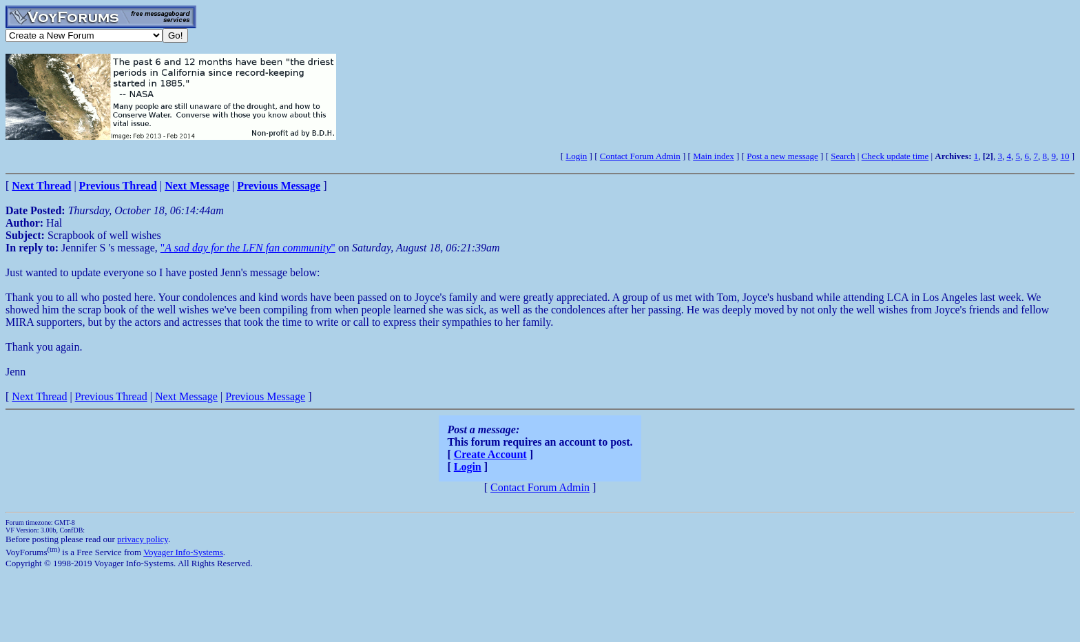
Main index (713, 156)
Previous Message (265, 396)
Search (843, 156)
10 (1064, 156)
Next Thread (39, 396)
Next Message (186, 396)
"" (247, 247)
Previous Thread (111, 396)
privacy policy (142, 539)
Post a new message (782, 156)
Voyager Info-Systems (183, 552)
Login (576, 156)
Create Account (490, 454)
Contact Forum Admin (640, 156)
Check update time (895, 156)
